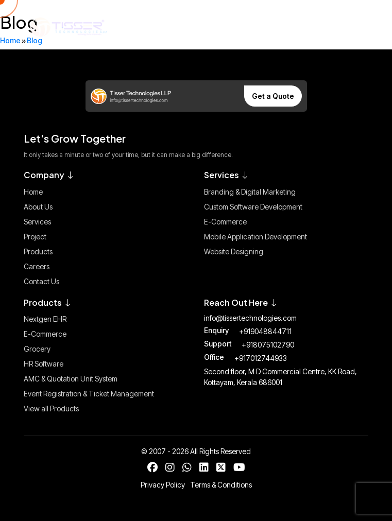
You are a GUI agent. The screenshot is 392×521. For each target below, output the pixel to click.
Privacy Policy (163, 484)
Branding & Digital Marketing (250, 191)
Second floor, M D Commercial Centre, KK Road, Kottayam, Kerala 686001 (280, 377)
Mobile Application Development (255, 236)
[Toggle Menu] (351, 26)
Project (35, 236)
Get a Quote (273, 96)
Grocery (37, 348)
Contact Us (41, 281)
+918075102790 (268, 344)
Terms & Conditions (221, 484)
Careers (36, 266)
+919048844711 (265, 331)
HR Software (43, 363)
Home (33, 191)
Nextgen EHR (45, 319)
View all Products (51, 408)
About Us (38, 206)
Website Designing (233, 251)
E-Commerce (225, 221)
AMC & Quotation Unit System (70, 378)
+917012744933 (260, 358)
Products (38, 251)
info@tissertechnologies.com (250, 318)
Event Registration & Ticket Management (89, 393)
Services (37, 221)
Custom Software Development (253, 206)
